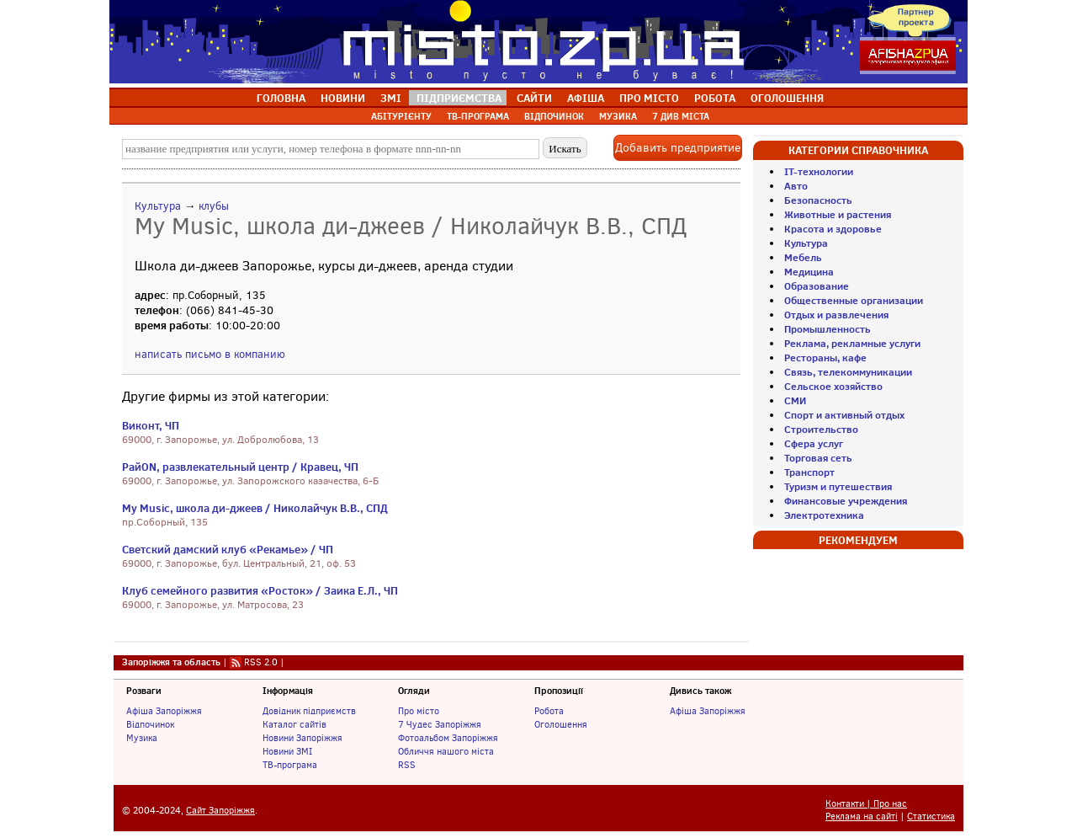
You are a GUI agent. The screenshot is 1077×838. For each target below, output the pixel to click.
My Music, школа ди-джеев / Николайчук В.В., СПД (255, 507)
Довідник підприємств (309, 711)
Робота (549, 711)
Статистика (931, 816)
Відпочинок (150, 724)
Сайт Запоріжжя (220, 810)
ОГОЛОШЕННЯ (787, 97)
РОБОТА (714, 97)
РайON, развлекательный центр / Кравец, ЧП (240, 466)
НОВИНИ (343, 97)
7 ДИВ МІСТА (680, 116)
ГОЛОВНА (281, 97)
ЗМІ (390, 97)
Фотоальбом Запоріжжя (448, 738)
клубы (214, 206)
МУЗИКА (618, 116)
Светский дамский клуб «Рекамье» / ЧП (227, 549)
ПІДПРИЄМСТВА (458, 97)
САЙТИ (534, 97)
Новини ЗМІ (287, 751)
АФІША (585, 97)
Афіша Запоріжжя (164, 711)
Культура (158, 206)
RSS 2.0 (261, 662)
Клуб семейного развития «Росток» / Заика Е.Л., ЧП (260, 590)
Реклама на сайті (861, 816)
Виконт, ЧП (150, 425)
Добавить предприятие (677, 148)
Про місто (418, 711)
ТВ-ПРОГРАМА (478, 116)
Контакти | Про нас (866, 804)
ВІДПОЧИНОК (554, 116)
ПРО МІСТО (649, 97)
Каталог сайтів (294, 724)
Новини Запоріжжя (302, 738)
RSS (407, 765)
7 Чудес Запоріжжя (439, 724)
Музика (141, 738)
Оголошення (560, 724)
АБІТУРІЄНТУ (401, 116)
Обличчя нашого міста (446, 751)
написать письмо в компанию (210, 354)
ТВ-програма (290, 765)
